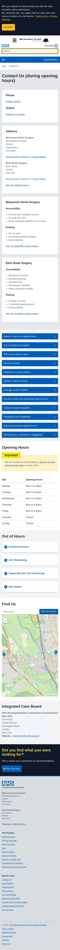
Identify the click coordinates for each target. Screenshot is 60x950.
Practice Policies (9, 856)
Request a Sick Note (11, 899)
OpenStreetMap (52, 695)
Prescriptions (7, 891)
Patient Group (8, 852)
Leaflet (41, 695)
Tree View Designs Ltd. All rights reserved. (28, 925)
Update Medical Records (13, 906)
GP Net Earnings (9, 841)
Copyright (6, 944)
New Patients (8, 883)
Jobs (4, 848)
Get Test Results (9, 895)
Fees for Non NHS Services (14, 867)
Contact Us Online (15, 114)
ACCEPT (8, 27)
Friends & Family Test (11, 859)
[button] (30, 336)
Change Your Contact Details (14, 902)
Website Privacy (9, 933)
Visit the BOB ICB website (25, 736)
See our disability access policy (22, 246)
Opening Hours (8, 837)
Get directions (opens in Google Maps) (26, 157)
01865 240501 (13, 101)
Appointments (8, 887)
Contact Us (7, 880)
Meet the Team (8, 844)
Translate (51, 46)
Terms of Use (8, 929)
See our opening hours (17, 185)
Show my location (48, 611)
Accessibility (7, 936)
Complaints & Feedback (12, 863)
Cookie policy (42, 16)
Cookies (5, 940)
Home (4, 66)
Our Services (7, 910)
